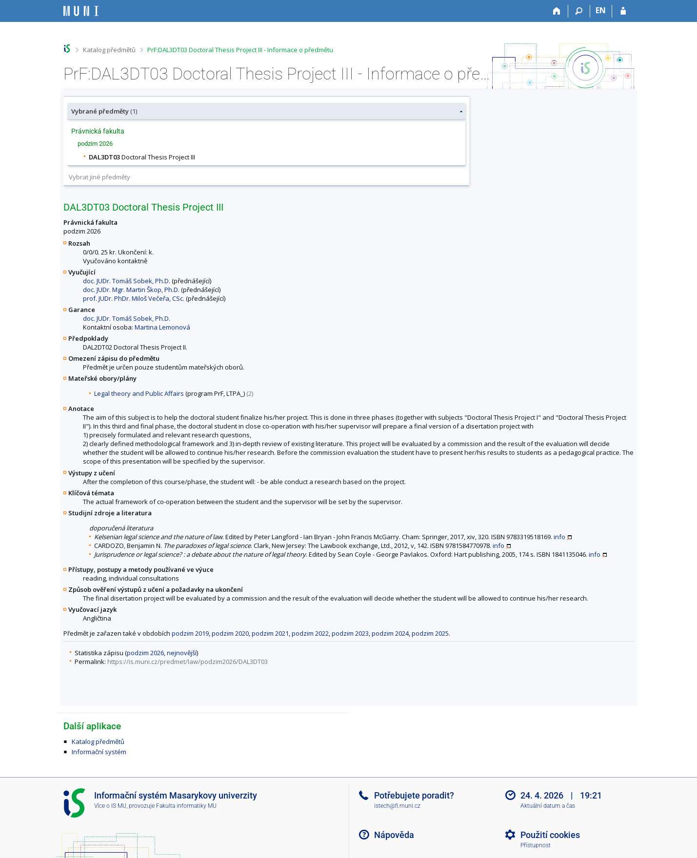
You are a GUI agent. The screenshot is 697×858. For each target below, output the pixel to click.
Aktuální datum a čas (547, 805)
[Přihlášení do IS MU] (623, 11)
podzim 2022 (310, 633)
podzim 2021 (270, 633)
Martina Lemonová (162, 327)
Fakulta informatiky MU (186, 805)
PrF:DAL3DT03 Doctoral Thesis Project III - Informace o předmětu (240, 49)
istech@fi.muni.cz (397, 805)
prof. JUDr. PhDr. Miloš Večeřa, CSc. (133, 298)
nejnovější (182, 652)
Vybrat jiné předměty (99, 177)
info (559, 536)
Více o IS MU (110, 805)
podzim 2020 (230, 633)
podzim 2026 (145, 652)
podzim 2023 (350, 633)
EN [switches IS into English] (601, 10)
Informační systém (99, 751)
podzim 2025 (430, 633)
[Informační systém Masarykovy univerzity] (81, 11)
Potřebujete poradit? (414, 795)
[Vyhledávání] (579, 11)
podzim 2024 (390, 633)
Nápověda (394, 835)
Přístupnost (535, 845)
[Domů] (557, 11)
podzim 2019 (190, 633)
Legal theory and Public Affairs (139, 393)
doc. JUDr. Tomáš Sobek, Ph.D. (126, 280)
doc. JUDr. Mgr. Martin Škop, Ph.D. (131, 289)
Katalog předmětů (109, 49)
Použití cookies (550, 835)
